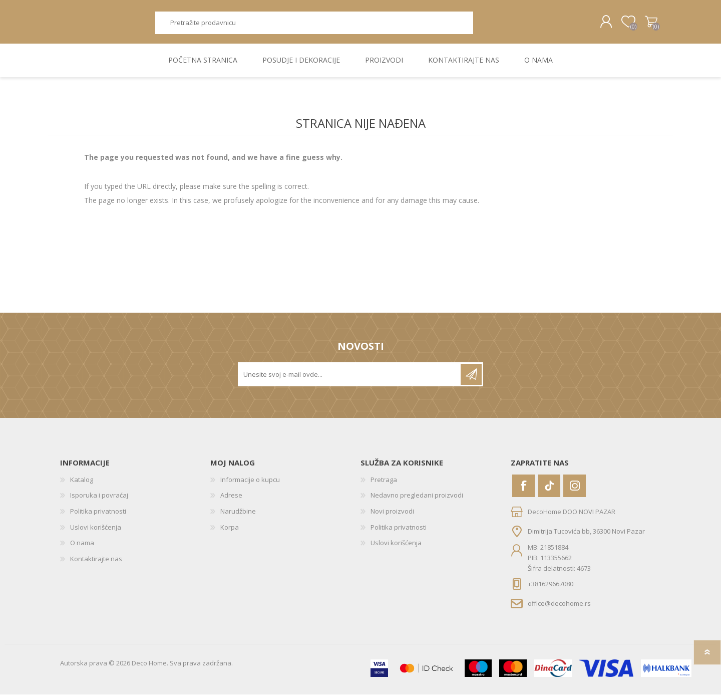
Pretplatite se (471, 379)
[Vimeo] (549, 491)
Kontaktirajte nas (96, 564)
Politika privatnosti (98, 516)
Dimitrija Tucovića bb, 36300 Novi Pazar (586, 536)
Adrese (231, 500)
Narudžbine (238, 516)
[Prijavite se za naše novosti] (350, 379)
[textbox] (314, 25)
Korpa (647, 25)
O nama (82, 548)
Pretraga (484, 25)
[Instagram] (574, 491)
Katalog (81, 485)
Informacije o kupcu (250, 485)
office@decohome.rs (559, 608)
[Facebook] (523, 491)
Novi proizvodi (392, 516)
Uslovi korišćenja (95, 532)
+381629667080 (550, 589)
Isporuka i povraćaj (99, 500)
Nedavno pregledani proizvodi (417, 500)
